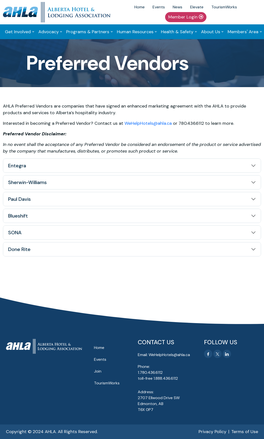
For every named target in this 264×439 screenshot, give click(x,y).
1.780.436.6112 (150, 372)
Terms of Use (244, 432)
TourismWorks (224, 7)
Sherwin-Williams (27, 182)
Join (97, 371)
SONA (15, 232)
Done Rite (19, 249)
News (177, 7)
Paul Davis (19, 199)
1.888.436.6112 (166, 378)
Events (159, 7)
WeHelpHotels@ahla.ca (148, 123)
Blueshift (18, 216)
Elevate (196, 7)
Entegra (17, 165)
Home (139, 7)
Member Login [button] (185, 17)
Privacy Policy (212, 432)
